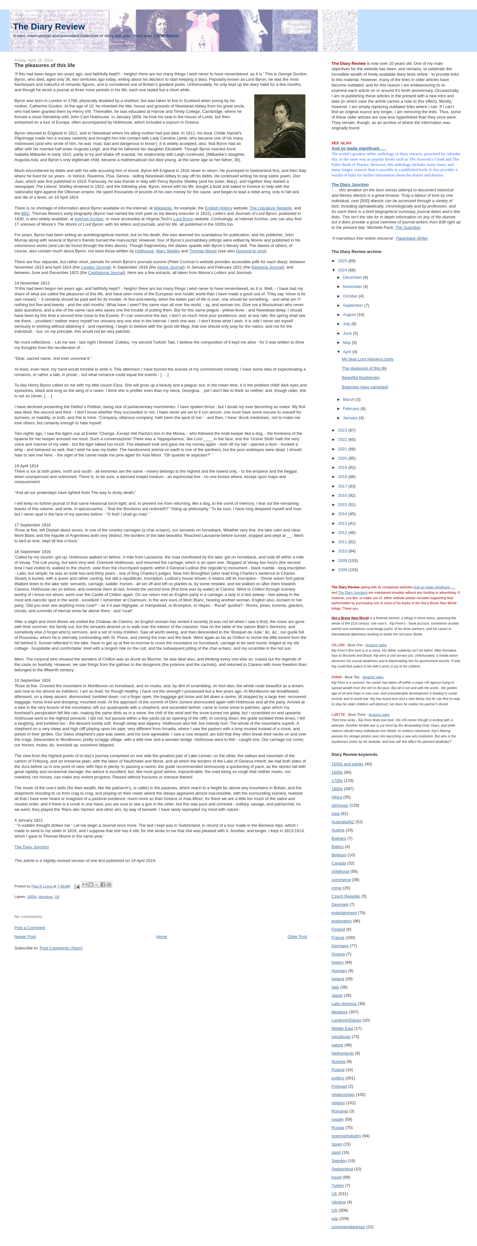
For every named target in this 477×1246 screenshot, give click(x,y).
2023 (343, 430)
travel (336, 1177)
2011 (343, 541)
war (334, 1218)
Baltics (337, 846)
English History (218, 208)
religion (338, 1102)
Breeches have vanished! (365, 387)
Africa (336, 797)
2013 (343, 523)
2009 (343, 560)
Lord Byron (183, 218)
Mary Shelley (168, 251)
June (348, 333)
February (352, 408)
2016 (343, 495)
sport (336, 1152)
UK (57, 897)
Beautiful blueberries (361, 377)
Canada (338, 863)
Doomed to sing (250, 251)
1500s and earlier (347, 764)
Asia (335, 813)
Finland (338, 929)
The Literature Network (271, 208)
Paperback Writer (412, 238)
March (349, 399)
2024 (343, 270)
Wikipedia (163, 208)
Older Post (297, 936)
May (347, 342)
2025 (343, 260)
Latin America (344, 1003)
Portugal (339, 1086)
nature (337, 1045)
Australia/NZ (342, 821)
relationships (343, 1094)
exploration (341, 921)
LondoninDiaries (346, 1020)
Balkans (338, 838)
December (353, 277)
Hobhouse (144, 251)
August (350, 314)
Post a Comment (29, 927)
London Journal (95, 267)
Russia (337, 1127)
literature (46, 897)
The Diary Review (49, 26)
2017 (343, 486)
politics (337, 1078)
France (337, 937)
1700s (337, 780)
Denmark (339, 904)
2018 (343, 476)
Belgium (338, 854)
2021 (343, 449)
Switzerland (342, 1169)
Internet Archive (89, 218)
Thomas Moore (203, 251)
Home (161, 936)
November (353, 286)
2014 (343, 513)
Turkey (337, 1185)
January (351, 417)
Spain (336, 1144)
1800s (32, 897)
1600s (337, 772)
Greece (338, 954)
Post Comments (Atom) (61, 948)
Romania (339, 1111)
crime (336, 888)
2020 (343, 458)
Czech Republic (345, 896)
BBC (25, 213)
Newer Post (25, 936)
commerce (341, 879)
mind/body (341, 1036)
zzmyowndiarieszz (348, 1226)
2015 (343, 504)
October (351, 296)
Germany (339, 945)
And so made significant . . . (358, 148)
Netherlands (342, 1053)
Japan (337, 995)
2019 (343, 467)
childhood (340, 871)
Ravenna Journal (267, 267)
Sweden (338, 1160)
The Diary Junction (31, 847)
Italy (335, 987)
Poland (337, 1069)
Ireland (337, 978)
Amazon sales (376, 645)
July (347, 323)
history (337, 962)
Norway (338, 1061)
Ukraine (338, 1202)
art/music (339, 805)
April (347, 351)
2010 (343, 551)
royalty (337, 1119)
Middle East (342, 1028)
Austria (337, 830)
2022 (343, 439)
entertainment (344, 912)
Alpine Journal (170, 267)
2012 (343, 532)
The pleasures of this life (364, 368)
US (334, 1210)
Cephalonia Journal (106, 272)
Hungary (339, 970)
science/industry (346, 1135)
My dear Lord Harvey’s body (367, 359)
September (353, 305)
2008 (343, 569)
